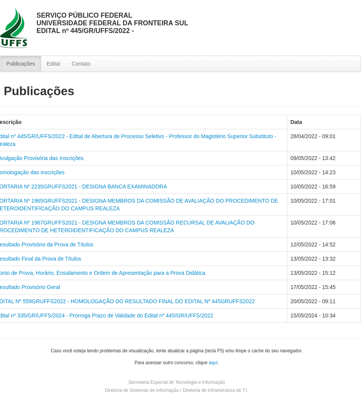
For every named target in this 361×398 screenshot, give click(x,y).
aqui (213, 362)
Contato (81, 64)
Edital (53, 64)
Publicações (20, 64)
